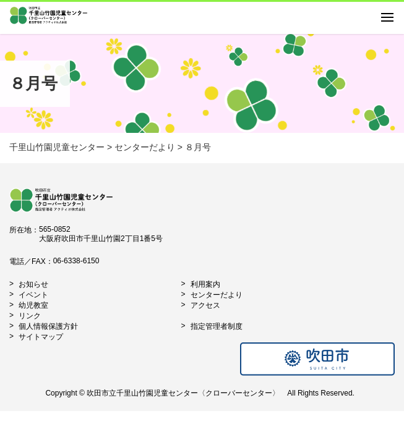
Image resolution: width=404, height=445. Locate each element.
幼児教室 (33, 305)
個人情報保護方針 (48, 326)
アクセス (205, 305)
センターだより (217, 294)
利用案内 (205, 284)
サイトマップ (41, 337)
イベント (33, 294)
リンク (30, 316)
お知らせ (33, 284)
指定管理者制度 (217, 326)
